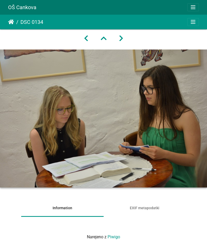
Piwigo (114, 236)
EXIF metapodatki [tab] (144, 208)
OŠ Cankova (22, 7)
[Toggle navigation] (193, 7)
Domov (11, 22)
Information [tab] (62, 208)
